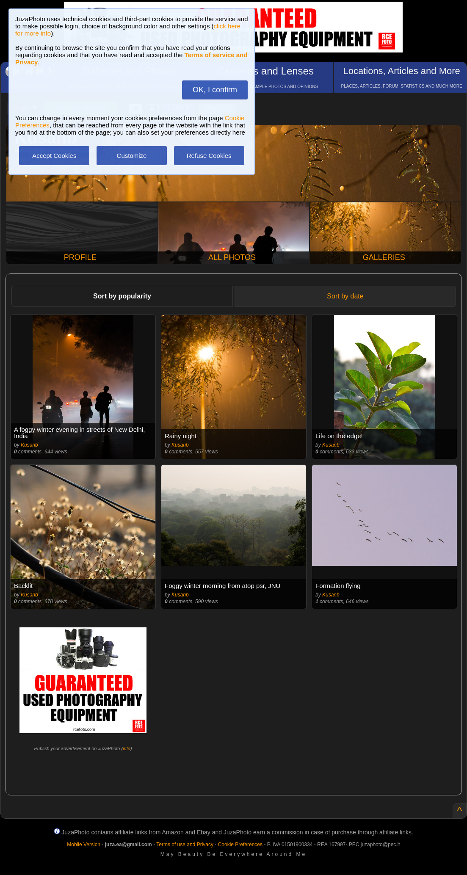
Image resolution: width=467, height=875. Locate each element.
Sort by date (345, 296)
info (126, 748)
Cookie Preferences (240, 844)
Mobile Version (83, 844)
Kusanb (29, 445)
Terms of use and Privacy (184, 844)
